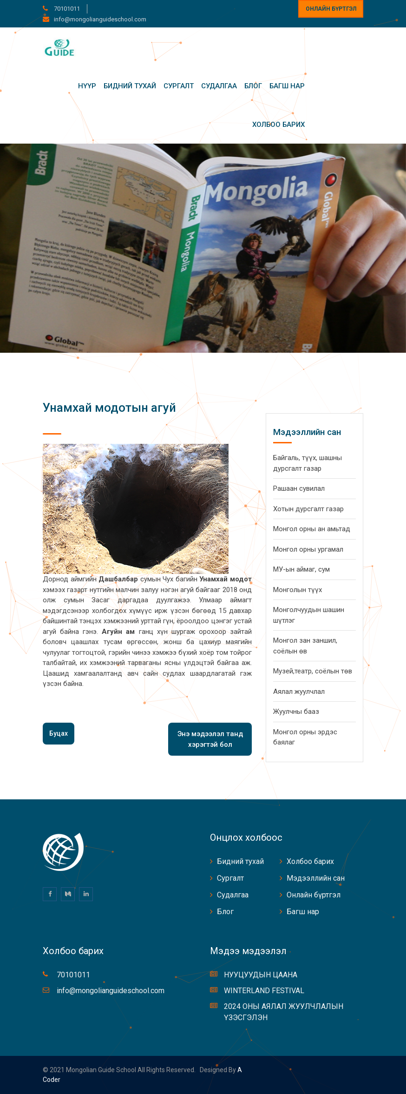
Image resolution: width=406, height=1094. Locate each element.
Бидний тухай (130, 86)
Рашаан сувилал (299, 488)
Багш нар (287, 86)
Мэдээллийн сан (316, 878)
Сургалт (179, 86)
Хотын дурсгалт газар (308, 509)
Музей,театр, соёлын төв (312, 671)
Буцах (58, 733)
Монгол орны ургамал (308, 549)
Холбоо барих (278, 124)
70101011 (66, 8)
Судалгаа (219, 86)
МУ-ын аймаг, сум (301, 569)
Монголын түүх (297, 590)
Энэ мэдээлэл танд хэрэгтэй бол (210, 739)
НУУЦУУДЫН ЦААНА (260, 974)
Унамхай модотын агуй (109, 408)
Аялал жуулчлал (299, 691)
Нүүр (87, 86)
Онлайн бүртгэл (331, 9)
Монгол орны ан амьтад (311, 529)
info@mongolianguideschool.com (100, 19)
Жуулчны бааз (296, 711)
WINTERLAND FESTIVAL (264, 990)
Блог (253, 86)
